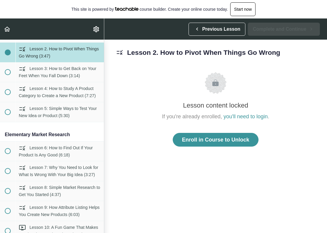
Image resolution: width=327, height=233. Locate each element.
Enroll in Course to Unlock (215, 140)
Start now (243, 9)
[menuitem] (96, 29)
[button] (7, 29)
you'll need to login (246, 116)
